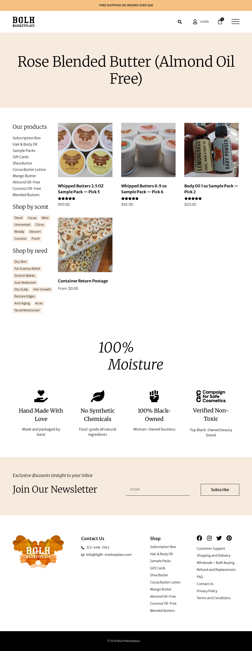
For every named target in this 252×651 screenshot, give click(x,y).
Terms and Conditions (214, 598)
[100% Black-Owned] (154, 396)
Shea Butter (22, 163)
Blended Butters (26, 195)
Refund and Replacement (216, 570)
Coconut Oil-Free (27, 188)
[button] (180, 21)
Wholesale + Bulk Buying (216, 563)
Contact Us (205, 584)
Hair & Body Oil (25, 144)
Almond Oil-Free (26, 182)
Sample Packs (24, 150)
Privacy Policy (207, 591)
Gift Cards (21, 157)
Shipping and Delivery (213, 555)
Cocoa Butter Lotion (29, 169)
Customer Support (211, 548)
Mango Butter (24, 176)
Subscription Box (27, 138)
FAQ (200, 577)
